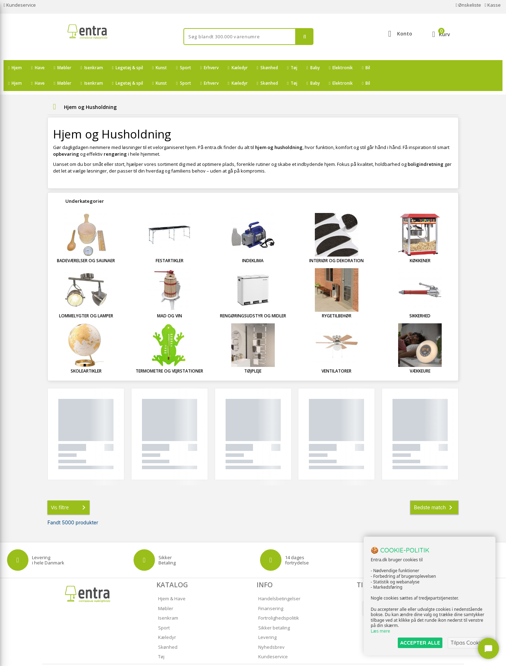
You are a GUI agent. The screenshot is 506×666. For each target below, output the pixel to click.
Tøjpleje (252, 355)
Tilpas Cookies (468, 642)
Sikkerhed (419, 300)
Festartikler (169, 245)
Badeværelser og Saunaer (86, 245)
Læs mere (380, 631)
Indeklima (253, 245)
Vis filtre (69, 492)
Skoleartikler (86, 355)
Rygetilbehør (336, 300)
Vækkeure (420, 355)
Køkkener (420, 245)
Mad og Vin (169, 300)
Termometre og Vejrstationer (169, 355)
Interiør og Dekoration (336, 245)
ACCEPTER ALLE (420, 642)
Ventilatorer (336, 355)
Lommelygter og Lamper (86, 300)
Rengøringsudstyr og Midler (253, 300)
